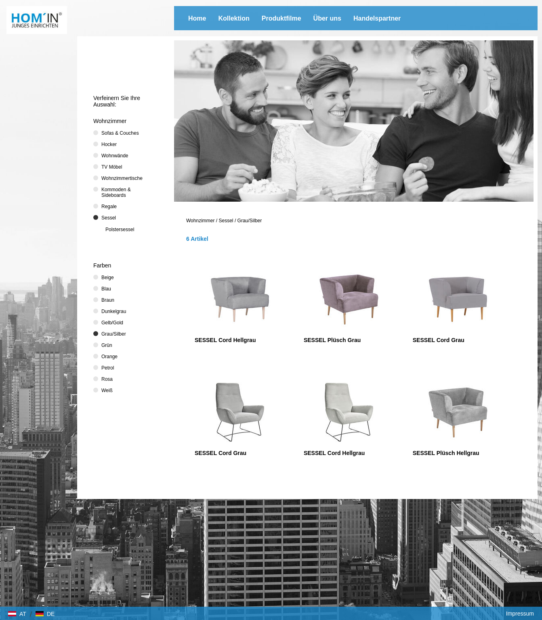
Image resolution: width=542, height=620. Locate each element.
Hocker (109, 144)
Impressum (520, 613)
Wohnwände (114, 156)
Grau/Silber (249, 220)
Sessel (226, 220)
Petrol (107, 368)
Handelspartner (377, 18)
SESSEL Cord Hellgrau (225, 340)
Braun (107, 300)
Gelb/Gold (112, 323)
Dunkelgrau (113, 311)
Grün (106, 345)
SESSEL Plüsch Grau (332, 340)
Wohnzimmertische (122, 178)
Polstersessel (119, 229)
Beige (107, 277)
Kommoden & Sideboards (116, 192)
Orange (109, 356)
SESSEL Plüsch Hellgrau (446, 453)
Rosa (107, 379)
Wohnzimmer (200, 220)
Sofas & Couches (120, 133)
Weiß (107, 390)
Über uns (327, 18)
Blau (106, 289)
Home (197, 18)
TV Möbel (111, 167)
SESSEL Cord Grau (438, 340)
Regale (109, 206)
